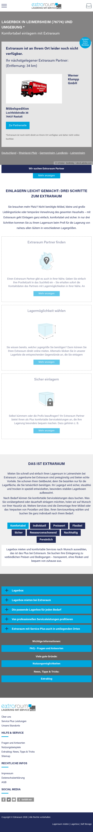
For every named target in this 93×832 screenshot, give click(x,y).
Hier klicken (85, 45)
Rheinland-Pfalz (28, 153)
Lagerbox (17, 591)
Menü (5, 6)
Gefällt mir (27, 800)
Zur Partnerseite (18, 125)
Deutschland (8, 153)
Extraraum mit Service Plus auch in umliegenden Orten (46, 629)
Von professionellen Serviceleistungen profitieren (42, 619)
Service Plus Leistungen (13, 721)
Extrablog (46, 679)
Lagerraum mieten (60, 824)
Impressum (7, 773)
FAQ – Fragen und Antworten (46, 648)
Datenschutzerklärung (13, 778)
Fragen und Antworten (13, 743)
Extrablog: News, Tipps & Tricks (18, 752)
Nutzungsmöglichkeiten (46, 664)
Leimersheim (77, 153)
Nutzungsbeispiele (11, 747)
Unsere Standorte (10, 726)
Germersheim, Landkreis (54, 153)
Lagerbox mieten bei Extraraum (31, 600)
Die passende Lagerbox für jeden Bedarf (36, 610)
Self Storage (86, 824)
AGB (3, 782)
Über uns (6, 717)
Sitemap (5, 756)
